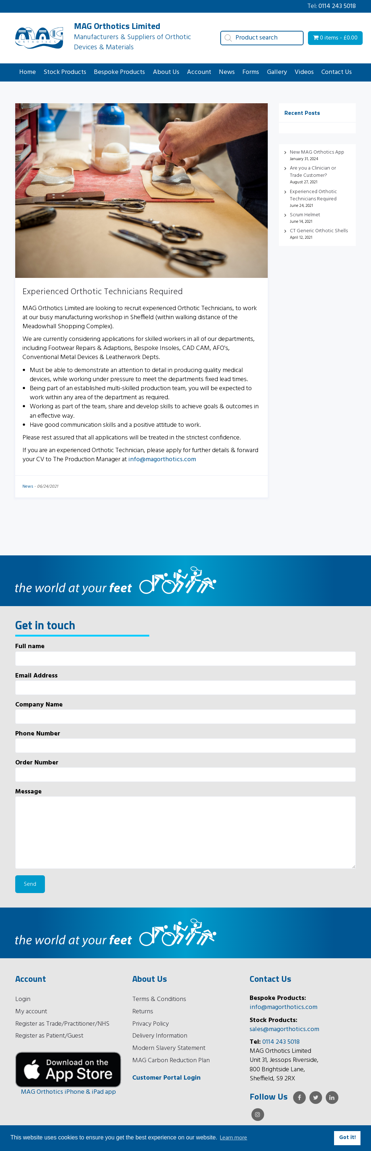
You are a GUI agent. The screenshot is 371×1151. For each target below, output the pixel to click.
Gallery (277, 72)
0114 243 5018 (337, 6)
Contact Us (336, 72)
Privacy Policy (150, 1024)
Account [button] (199, 72)
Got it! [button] (347, 1138)
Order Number (185, 770)
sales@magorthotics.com (284, 1029)
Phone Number (185, 741)
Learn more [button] (233, 1138)
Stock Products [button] (64, 72)
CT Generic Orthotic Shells (319, 231)
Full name (185, 654)
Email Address (185, 683)
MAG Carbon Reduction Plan (171, 1060)
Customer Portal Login (166, 1078)
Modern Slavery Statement (168, 1048)
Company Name (185, 712)
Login (22, 999)
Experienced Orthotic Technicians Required (102, 292)
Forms (250, 72)
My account (31, 1011)
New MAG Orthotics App (317, 152)
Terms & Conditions (159, 999)
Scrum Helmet (305, 215)
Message (185, 828)
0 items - (335, 38)
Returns (142, 1011)
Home (27, 72)
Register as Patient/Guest (49, 1036)
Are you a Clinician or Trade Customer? (313, 172)
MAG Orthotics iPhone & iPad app (68, 1092)
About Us (166, 72)
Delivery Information (159, 1036)
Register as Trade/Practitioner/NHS (62, 1024)
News (227, 72)
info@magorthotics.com (162, 459)
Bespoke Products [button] (119, 72)
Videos (304, 72)
